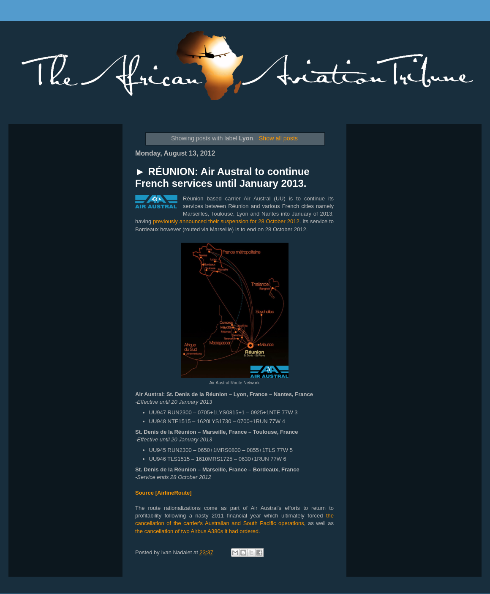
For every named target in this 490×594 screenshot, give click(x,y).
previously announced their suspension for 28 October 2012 (226, 221)
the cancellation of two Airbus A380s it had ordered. (197, 531)
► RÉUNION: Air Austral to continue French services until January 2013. (222, 177)
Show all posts (278, 138)
